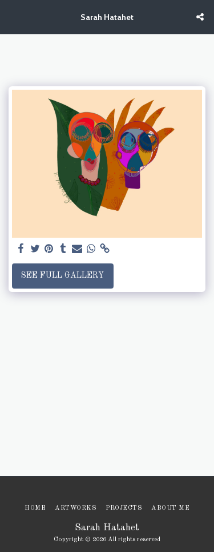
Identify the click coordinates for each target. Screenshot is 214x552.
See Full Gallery (62, 275)
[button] (12, 16)
